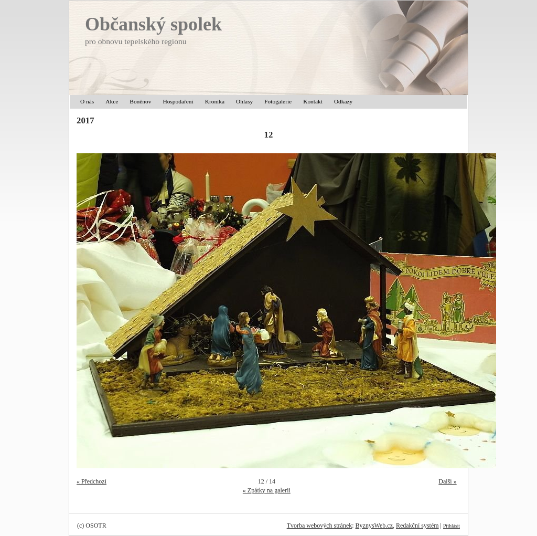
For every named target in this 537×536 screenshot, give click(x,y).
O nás (87, 101)
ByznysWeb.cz (374, 525)
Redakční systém (417, 525)
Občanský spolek (153, 24)
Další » (447, 481)
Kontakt (313, 101)
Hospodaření (178, 101)
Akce (111, 101)
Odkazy (343, 101)
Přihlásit (451, 526)
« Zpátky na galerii (267, 490)
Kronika (214, 101)
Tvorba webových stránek (319, 525)
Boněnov (140, 101)
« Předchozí (91, 481)
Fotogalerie (278, 101)
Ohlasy (244, 101)
